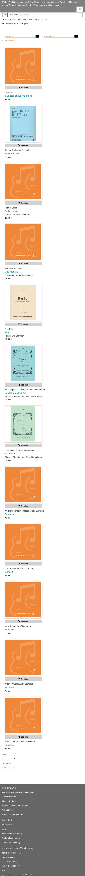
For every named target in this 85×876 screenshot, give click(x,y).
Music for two (11, 272)
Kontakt (5, 870)
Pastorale (9, 687)
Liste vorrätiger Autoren (12, 814)
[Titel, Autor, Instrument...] (45, 14)
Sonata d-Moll (12, 153)
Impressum (7, 825)
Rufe (7, 332)
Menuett (9, 572)
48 (14, 767)
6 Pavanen (10, 453)
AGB (4, 829)
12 (5, 767)
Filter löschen (8, 41)
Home (7, 19)
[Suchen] (5, 14)
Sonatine (9, 629)
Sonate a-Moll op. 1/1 (15, 393)
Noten (14, 19)
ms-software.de (32, 875)
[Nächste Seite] (14, 758)
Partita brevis (11, 211)
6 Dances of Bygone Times (18, 96)
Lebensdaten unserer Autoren (15, 805)
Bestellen (23, 88)
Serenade (10, 514)
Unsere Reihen (9, 801)
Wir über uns (8, 810)
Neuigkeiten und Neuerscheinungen (18, 792)
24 (10, 767)
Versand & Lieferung (11, 842)
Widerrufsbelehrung (11, 838)
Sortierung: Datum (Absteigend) (15, 24)
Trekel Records (9, 797)
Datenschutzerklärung (12, 833)
